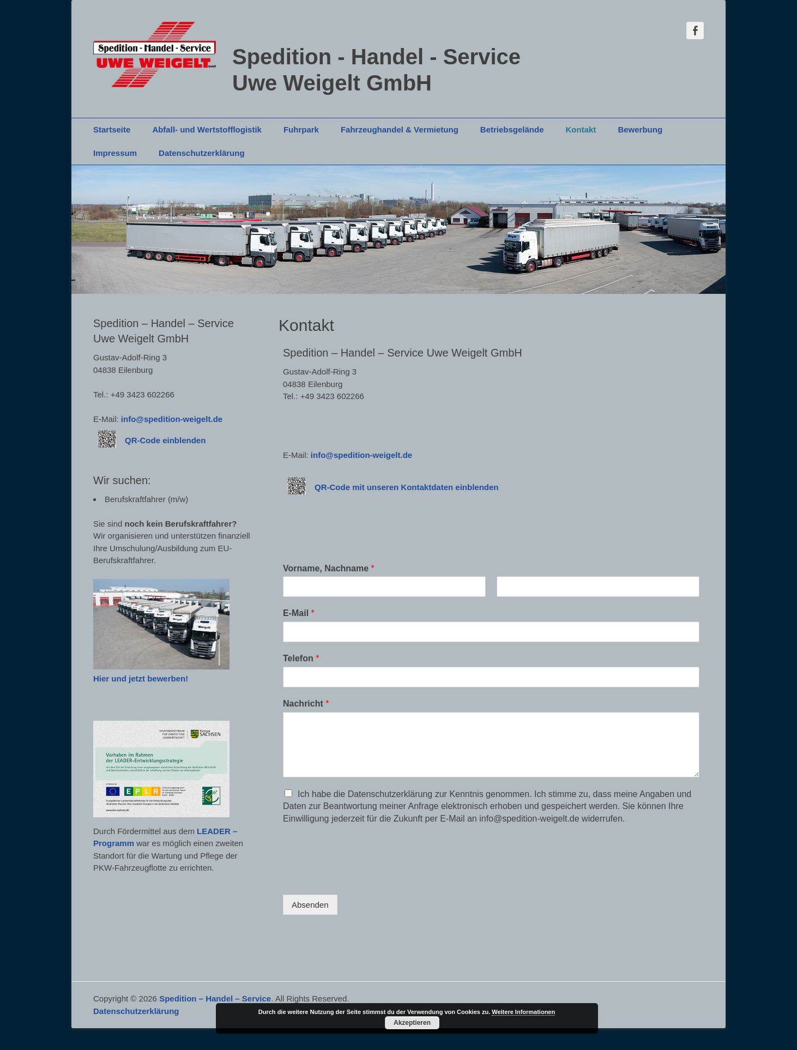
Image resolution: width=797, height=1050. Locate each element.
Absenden (310, 904)
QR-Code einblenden (165, 440)
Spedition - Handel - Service (376, 57)
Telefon (301, 658)
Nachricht (306, 703)
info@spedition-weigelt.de (361, 455)
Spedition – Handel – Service (215, 998)
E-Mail (299, 613)
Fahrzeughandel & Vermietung (399, 129)
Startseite (111, 129)
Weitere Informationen (523, 1012)
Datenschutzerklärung (202, 153)
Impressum (115, 153)
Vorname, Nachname (329, 568)
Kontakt (581, 129)
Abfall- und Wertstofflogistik (207, 129)
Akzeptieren (412, 1023)
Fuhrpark (301, 129)
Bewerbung (640, 129)
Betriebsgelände (512, 129)
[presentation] (366, 877)
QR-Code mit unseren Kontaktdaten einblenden (407, 487)
